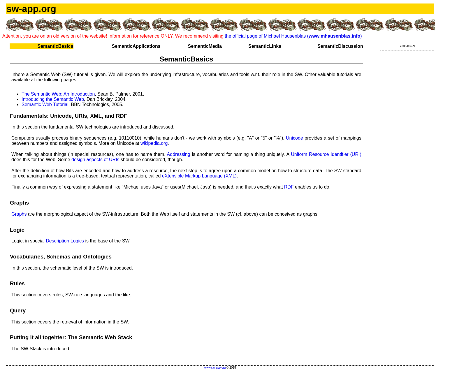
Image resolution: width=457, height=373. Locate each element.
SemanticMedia (205, 46)
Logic (17, 230)
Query (18, 310)
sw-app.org (31, 8)
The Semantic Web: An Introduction (58, 94)
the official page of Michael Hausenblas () (293, 36)
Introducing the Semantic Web (53, 99)
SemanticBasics (55, 46)
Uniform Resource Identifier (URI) (326, 154)
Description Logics (65, 240)
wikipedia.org (154, 143)
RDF (289, 186)
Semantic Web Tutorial (45, 104)
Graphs (19, 203)
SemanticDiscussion (340, 46)
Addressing (178, 154)
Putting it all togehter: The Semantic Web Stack (71, 337)
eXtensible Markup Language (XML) (199, 175)
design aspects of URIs (95, 159)
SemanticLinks (264, 46)
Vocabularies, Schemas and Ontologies (61, 257)
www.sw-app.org (215, 367)
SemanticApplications (136, 46)
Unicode (294, 138)
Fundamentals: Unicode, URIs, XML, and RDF (68, 116)
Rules (17, 283)
